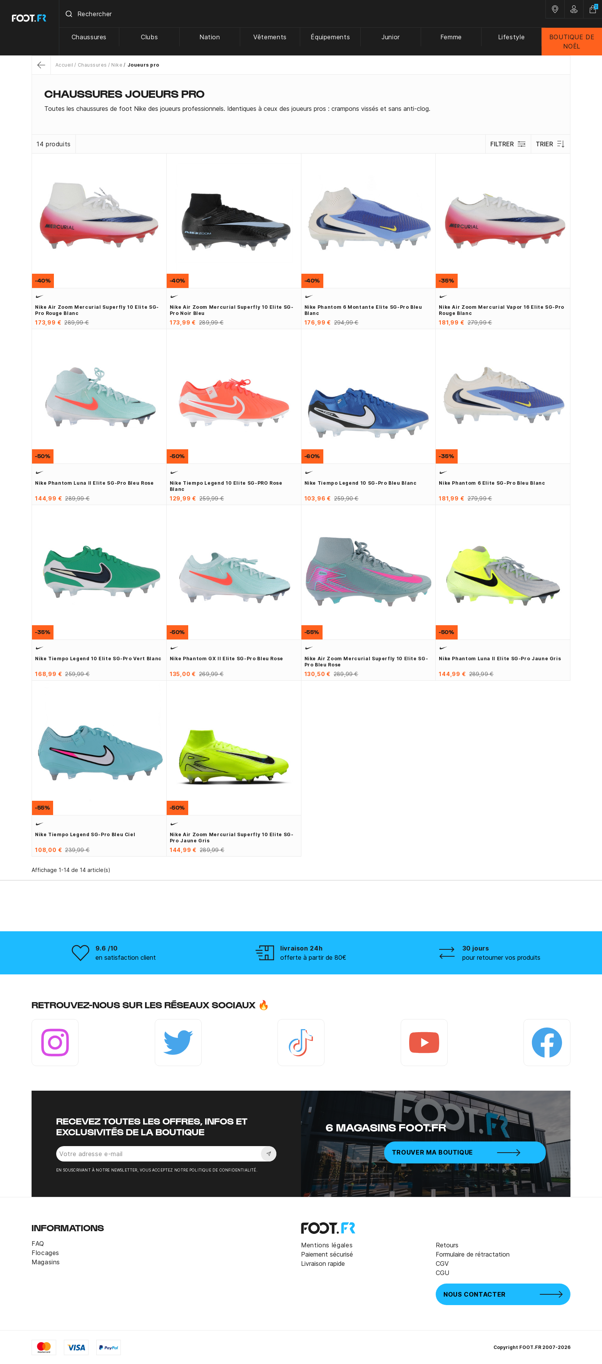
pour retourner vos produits (501, 957)
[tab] (301, 108)
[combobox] (302, 14)
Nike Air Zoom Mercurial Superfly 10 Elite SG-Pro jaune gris (232, 838)
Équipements (330, 37)
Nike (116, 65)
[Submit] (69, 13)
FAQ (38, 1243)
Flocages (45, 1253)
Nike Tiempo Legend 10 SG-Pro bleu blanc (360, 483)
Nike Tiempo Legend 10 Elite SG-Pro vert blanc (98, 658)
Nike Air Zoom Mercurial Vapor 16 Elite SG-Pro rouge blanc (501, 310)
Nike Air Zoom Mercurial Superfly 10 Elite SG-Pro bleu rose (366, 662)
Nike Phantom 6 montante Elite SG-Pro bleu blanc (363, 310)
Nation (210, 37)
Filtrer (508, 144)
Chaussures (89, 37)
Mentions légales (327, 1245)
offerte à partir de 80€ (313, 957)
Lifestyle (511, 37)
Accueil (64, 65)
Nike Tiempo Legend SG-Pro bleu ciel (85, 834)
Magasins (46, 1262)
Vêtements (270, 37)
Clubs (149, 37)
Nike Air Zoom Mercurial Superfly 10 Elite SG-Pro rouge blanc (97, 310)
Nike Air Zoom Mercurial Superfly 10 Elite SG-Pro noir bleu (232, 310)
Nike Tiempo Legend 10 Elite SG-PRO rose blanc (226, 486)
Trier (550, 144)
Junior (391, 37)
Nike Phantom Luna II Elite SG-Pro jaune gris (500, 658)
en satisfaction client (125, 957)
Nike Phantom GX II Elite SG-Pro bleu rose (226, 658)
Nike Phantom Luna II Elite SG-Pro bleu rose (94, 483)
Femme (451, 37)
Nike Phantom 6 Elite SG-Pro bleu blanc (492, 483)
